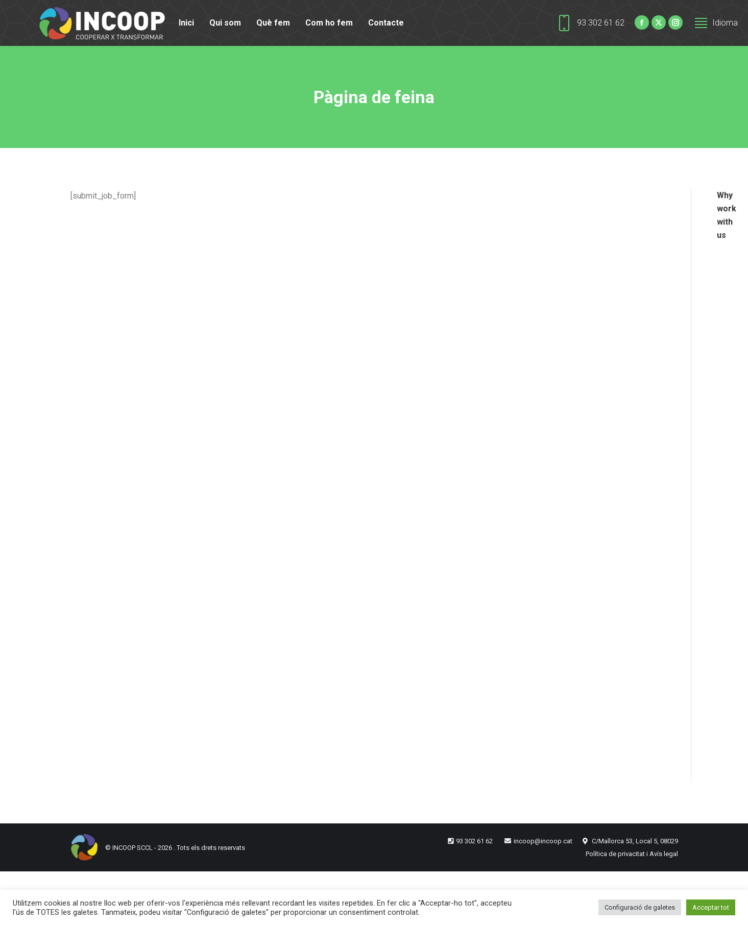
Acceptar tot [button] (710, 907)
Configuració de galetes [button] (640, 907)
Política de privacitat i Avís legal (632, 854)
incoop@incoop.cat (543, 841)
